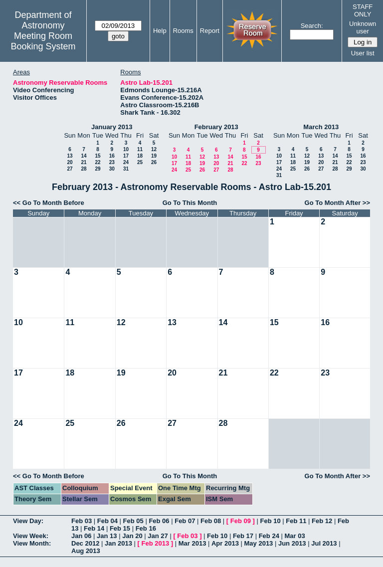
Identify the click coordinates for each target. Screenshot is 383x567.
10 (126, 149)
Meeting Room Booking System (42, 41)
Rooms (183, 30)
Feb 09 (240, 521)
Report (209, 30)
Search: (312, 25)
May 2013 (258, 543)
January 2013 (111, 127)
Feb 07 (185, 521)
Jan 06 (81, 536)
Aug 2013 (85, 551)
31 (126, 169)
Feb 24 (269, 536)
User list (363, 53)
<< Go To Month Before (48, 202)
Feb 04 (107, 521)
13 (69, 156)
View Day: (28, 521)
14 (83, 156)
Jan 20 (132, 536)
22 (97, 162)
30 (112, 169)
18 (140, 156)
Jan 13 (107, 536)
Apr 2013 (225, 543)
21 (83, 162)
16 (112, 156)
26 (154, 162)
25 (140, 162)
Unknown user (362, 27)
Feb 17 (243, 536)
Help (160, 30)
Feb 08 (210, 521)
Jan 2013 (118, 543)
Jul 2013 (324, 543)
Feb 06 (159, 521)
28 (83, 169)
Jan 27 (158, 536)
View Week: (30, 536)
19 (154, 156)
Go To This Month (190, 202)
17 (126, 156)
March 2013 (321, 127)
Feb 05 (133, 521)
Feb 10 (270, 521)
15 (97, 156)
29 (97, 169)
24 (126, 162)
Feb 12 (322, 521)
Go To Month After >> (337, 202)
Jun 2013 (292, 543)
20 (69, 162)
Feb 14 (94, 528)
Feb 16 (146, 528)
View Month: (32, 543)
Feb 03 (81, 521)
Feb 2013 (156, 543)
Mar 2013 (192, 543)
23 (112, 162)
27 (69, 169)
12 (154, 149)
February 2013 (216, 127)
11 (140, 149)
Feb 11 (296, 521)
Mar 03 (294, 536)
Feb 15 (120, 528)
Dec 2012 (85, 543)
